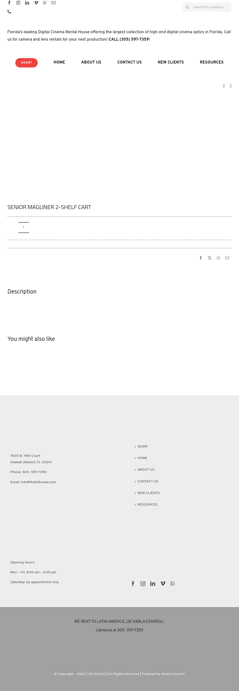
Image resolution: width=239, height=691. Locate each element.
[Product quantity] (23, 227)
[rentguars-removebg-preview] (119, 644)
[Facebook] (200, 258)
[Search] (187, 7)
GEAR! (142, 446)
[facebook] (9, 3)
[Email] (227, 258)
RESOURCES (147, 505)
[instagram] (18, 3)
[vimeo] (36, 3)
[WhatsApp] (218, 258)
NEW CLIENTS (148, 493)
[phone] (9, 12)
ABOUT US (145, 470)
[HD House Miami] (25, 412)
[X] (209, 258)
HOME (142, 458)
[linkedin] (27, 3)
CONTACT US (147, 481)
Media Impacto (173, 674)
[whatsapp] (45, 3)
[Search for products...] (207, 7)
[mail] (53, 3)
